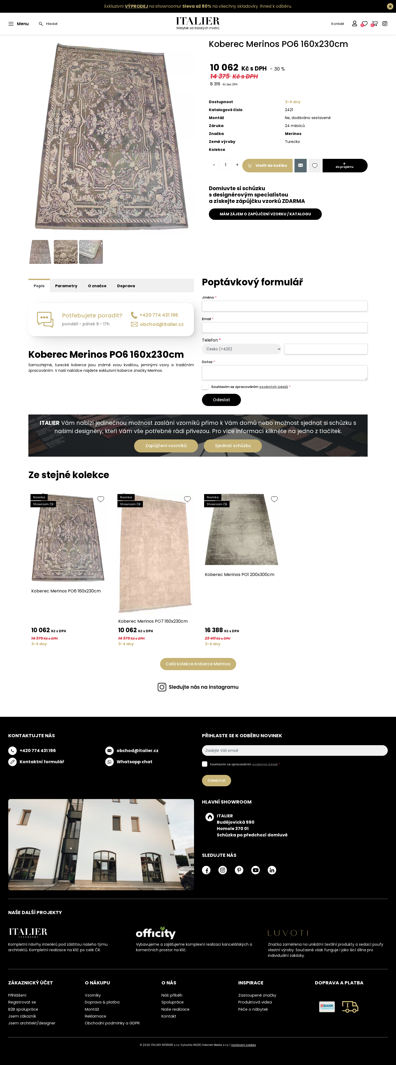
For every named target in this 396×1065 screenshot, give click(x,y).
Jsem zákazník (22, 1016)
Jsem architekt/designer (31, 1023)
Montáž (92, 1009)
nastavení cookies (243, 1045)
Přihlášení (17, 995)
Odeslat (221, 400)
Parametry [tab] (66, 286)
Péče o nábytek (253, 1009)
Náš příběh (171, 995)
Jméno (209, 297)
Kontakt (337, 23)
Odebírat (217, 780)
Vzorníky (93, 995)
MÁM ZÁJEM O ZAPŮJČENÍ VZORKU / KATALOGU (265, 214)
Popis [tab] (39, 286)
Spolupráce (172, 1002)
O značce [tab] (97, 286)
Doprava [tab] (126, 286)
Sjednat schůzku (233, 446)
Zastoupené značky (257, 995)
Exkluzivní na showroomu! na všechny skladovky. (181, 6)
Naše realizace (175, 1009)
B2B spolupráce (23, 1009)
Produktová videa (255, 1002)
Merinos (293, 133)
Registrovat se (22, 1002)
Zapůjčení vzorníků (166, 446)
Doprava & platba (102, 1002)
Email (207, 319)
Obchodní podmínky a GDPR (112, 1023)
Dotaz (208, 362)
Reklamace (95, 1016)
